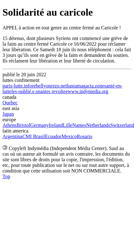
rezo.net (59, 85)
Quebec (10, 102)
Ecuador (53, 136)
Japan (8, 114)
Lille (67, 125)
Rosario (84, 136)
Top (6, 176)
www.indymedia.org (88, 91)
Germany (39, 125)
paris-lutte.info (17, 85)
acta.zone (95, 85)
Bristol (23, 125)
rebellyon (41, 85)
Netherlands (98, 125)
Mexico (69, 136)
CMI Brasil (33, 136)
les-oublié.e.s (24, 91)
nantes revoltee (53, 91)
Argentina (12, 136)
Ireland (56, 125)
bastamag (76, 85)
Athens (9, 125)
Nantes (79, 125)
